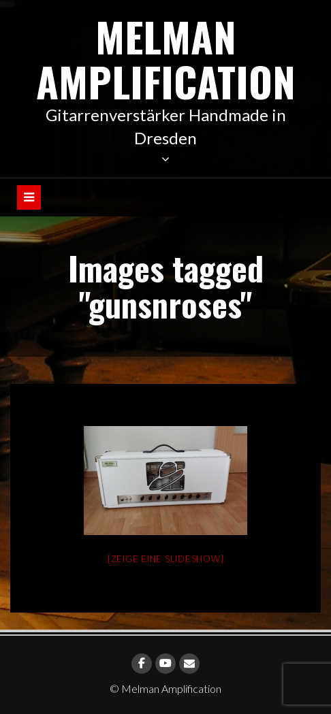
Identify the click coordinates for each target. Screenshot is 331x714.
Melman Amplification (166, 58)
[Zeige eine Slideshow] (166, 558)
